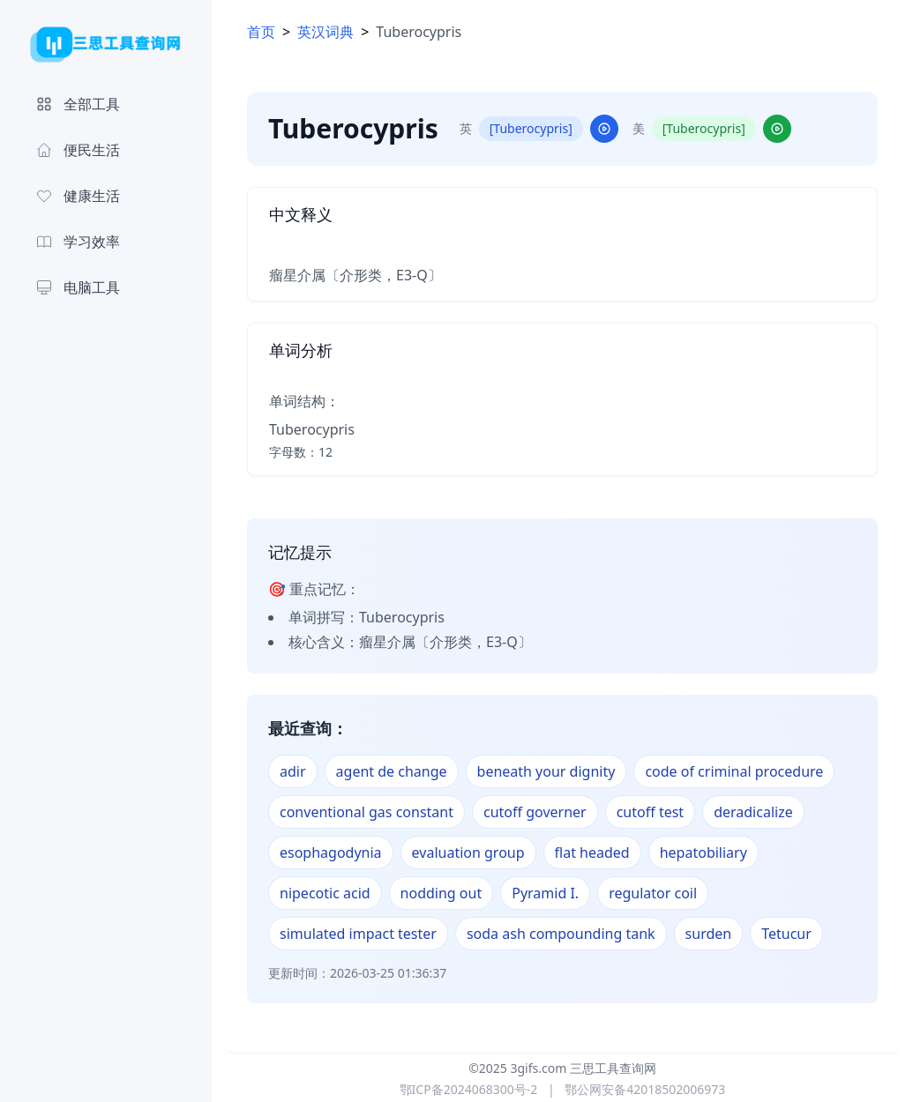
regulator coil (653, 893)
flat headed (592, 852)
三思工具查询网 (613, 1068)
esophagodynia (331, 852)
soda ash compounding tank (561, 933)
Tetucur (786, 933)
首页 (261, 31)
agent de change (391, 771)
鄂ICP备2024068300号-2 (469, 1089)
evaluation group (468, 852)
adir (293, 771)
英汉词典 (325, 31)
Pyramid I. (545, 893)
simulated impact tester (358, 933)
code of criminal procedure (734, 771)
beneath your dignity (546, 771)
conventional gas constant (366, 812)
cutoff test (650, 812)
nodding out (441, 893)
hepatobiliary (703, 852)
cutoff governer (535, 812)
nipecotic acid (325, 893)
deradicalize (753, 812)
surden (708, 933)
